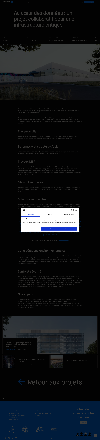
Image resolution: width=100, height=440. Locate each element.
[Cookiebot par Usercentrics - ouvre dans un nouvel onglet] (71, 210)
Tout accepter (68, 228)
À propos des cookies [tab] (69, 214)
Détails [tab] (50, 214)
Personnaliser (50, 228)
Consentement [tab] (30, 214)
